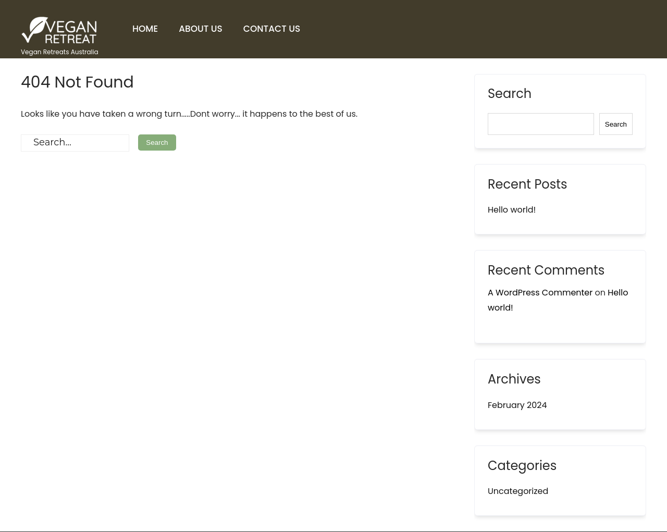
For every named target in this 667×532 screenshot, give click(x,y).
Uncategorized (518, 491)
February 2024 (517, 405)
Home (145, 28)
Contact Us (271, 28)
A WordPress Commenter (540, 293)
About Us (201, 28)
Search (510, 95)
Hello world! (512, 210)
